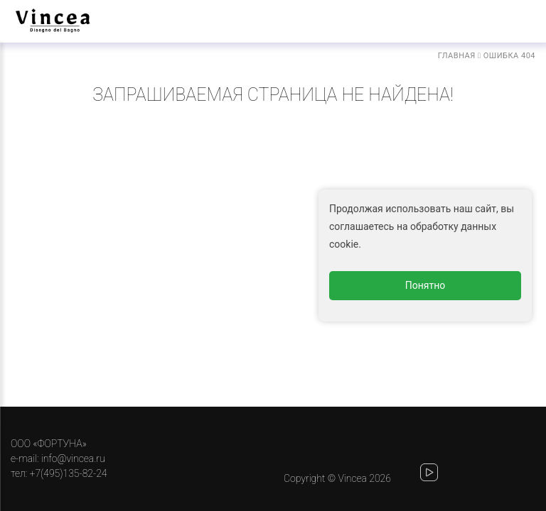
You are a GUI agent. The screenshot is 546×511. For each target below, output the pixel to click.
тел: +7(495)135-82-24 (59, 473)
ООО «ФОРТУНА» (49, 443)
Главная (457, 55)
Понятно (425, 285)
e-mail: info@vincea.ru (58, 458)
